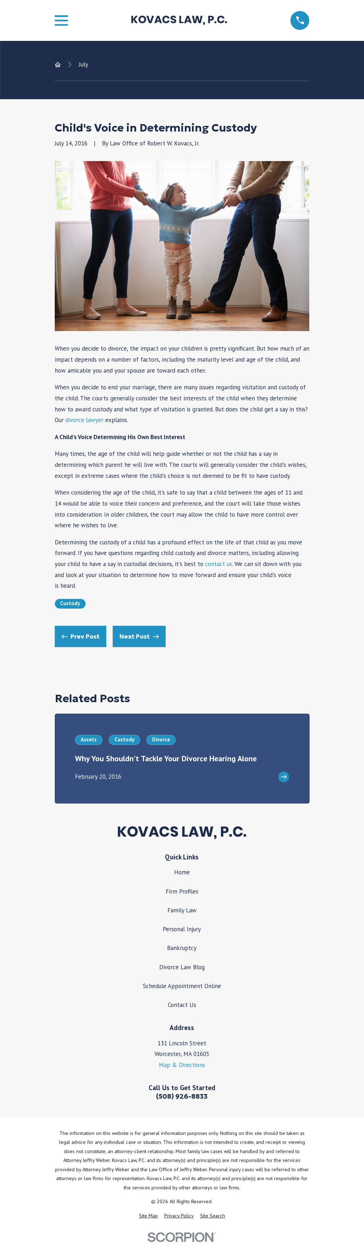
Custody (70, 603)
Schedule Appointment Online (182, 986)
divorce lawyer (84, 420)
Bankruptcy (182, 948)
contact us (218, 564)
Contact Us (182, 1005)
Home (182, 872)
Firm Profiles (182, 891)
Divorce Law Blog (182, 967)
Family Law (182, 910)
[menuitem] (148, 1216)
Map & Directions (182, 1065)
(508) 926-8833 (182, 1096)
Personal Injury (182, 929)
